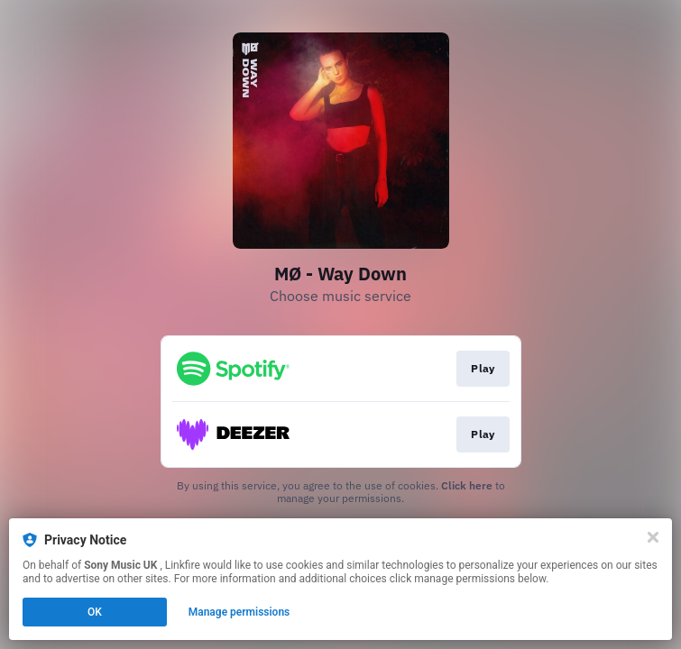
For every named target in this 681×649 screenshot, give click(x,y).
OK (94, 612)
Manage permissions (239, 612)
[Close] (653, 537)
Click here (466, 485)
